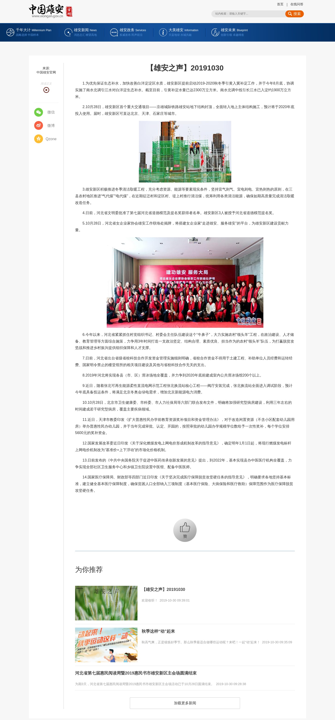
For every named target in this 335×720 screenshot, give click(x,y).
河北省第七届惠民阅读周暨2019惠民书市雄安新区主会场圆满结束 (142, 672)
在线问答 (296, 4)
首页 (280, 4)
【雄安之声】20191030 (166, 589)
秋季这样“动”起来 (160, 630)
